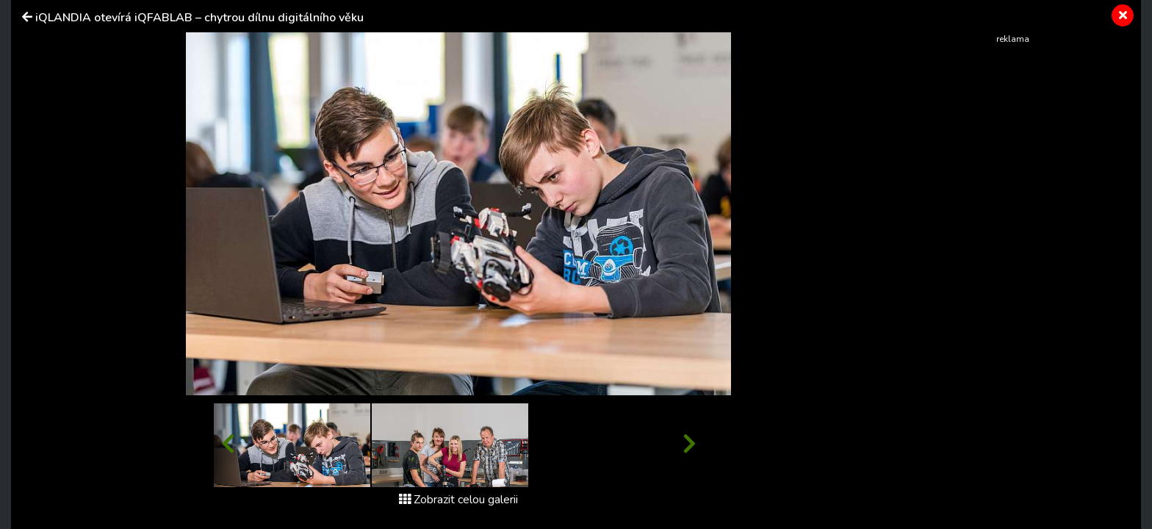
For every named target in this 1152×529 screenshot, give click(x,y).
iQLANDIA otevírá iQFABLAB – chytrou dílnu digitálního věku (199, 18)
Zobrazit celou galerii (458, 500)
